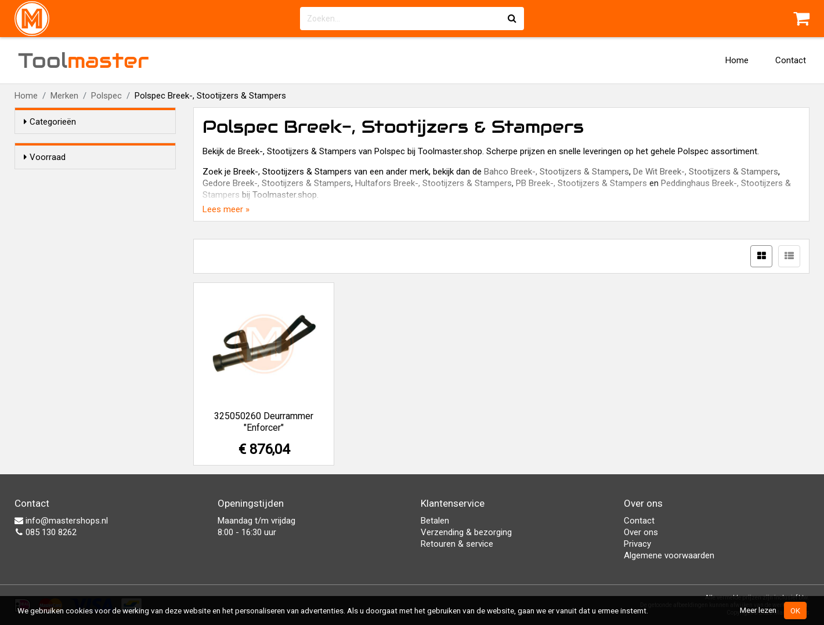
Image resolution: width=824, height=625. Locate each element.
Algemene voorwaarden (669, 555)
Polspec (106, 95)
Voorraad (45, 157)
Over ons (641, 532)
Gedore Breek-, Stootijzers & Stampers (277, 183)
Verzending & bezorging (466, 532)
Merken (64, 95)
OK (795, 610)
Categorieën (50, 122)
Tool (83, 60)
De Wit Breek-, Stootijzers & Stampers (705, 171)
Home (737, 60)
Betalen (435, 520)
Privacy (637, 544)
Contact (790, 60)
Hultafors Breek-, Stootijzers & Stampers (433, 183)
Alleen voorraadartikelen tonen (99, 179)
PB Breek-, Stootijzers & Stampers (581, 183)
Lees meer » (226, 209)
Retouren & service (457, 544)
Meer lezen (758, 610)
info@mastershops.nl (61, 520)
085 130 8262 (46, 532)
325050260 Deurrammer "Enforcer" (263, 421)
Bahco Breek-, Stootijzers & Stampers (556, 171)
